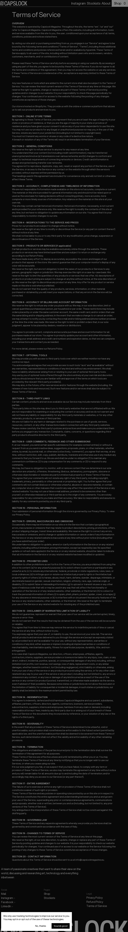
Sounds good (60, 926)
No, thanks (40, 926)
